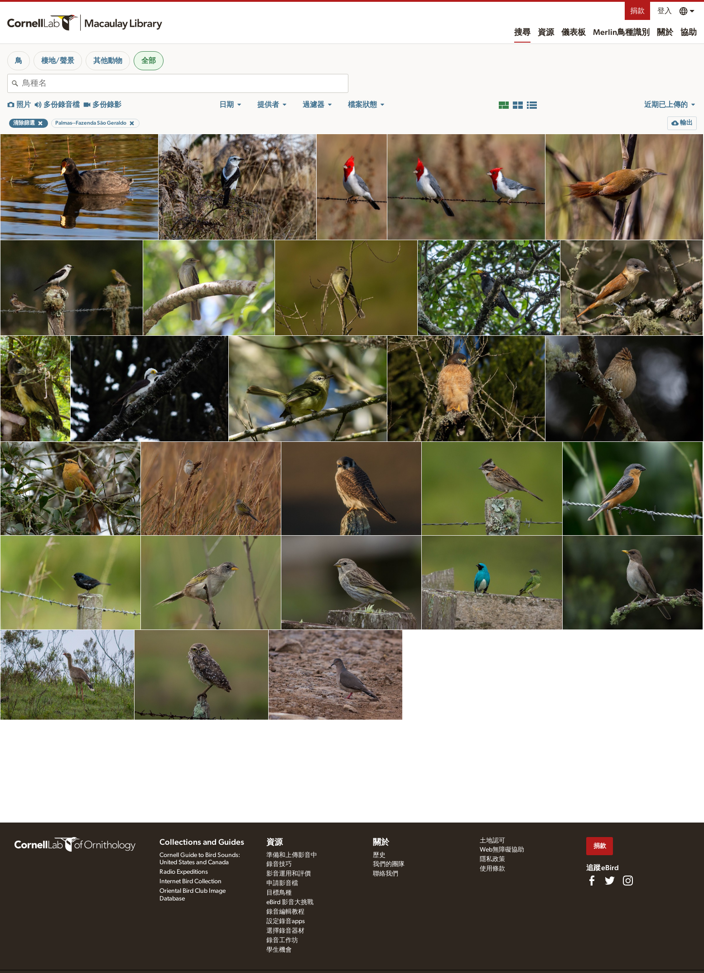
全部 (148, 60)
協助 (688, 33)
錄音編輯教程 (285, 912)
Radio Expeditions (183, 872)
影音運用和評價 (288, 874)
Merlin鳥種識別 (621, 33)
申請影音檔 (282, 883)
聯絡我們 (385, 874)
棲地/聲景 (57, 60)
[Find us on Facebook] (591, 880)
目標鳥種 (279, 893)
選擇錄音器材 (285, 931)
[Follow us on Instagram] (627, 880)
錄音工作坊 (282, 940)
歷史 (379, 855)
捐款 (637, 11)
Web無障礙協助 (502, 850)
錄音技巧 (279, 864)
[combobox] (185, 83)
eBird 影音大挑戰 (289, 902)
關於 (665, 33)
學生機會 (279, 950)
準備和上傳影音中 (291, 855)
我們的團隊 (389, 864)
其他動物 (107, 60)
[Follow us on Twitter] (609, 880)
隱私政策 (492, 859)
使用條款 (492, 869)
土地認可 (492, 840)
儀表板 (573, 33)
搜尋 (522, 33)
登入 (664, 11)
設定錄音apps (285, 921)
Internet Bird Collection (190, 881)
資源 (546, 33)
